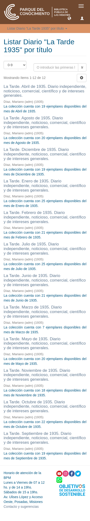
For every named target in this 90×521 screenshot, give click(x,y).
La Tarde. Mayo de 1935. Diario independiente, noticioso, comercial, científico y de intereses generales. (45, 343)
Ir (82, 67)
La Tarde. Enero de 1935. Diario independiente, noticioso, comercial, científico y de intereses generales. (45, 185)
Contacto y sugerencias (21, 506)
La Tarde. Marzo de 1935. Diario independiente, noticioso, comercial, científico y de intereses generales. (45, 311)
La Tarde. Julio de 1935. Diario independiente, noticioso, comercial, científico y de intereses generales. (45, 248)
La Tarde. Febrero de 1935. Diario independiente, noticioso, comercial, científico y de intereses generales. (45, 217)
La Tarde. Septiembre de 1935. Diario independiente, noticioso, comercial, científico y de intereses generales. (45, 438)
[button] (69, 18)
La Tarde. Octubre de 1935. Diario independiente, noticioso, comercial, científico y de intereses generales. (45, 406)
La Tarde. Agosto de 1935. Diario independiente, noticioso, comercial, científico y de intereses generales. (45, 122)
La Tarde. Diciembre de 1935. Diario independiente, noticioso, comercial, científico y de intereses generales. (45, 154)
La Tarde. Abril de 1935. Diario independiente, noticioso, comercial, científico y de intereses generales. (45, 91)
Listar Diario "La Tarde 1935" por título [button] (37, 28)
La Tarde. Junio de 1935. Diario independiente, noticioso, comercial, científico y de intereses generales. (45, 280)
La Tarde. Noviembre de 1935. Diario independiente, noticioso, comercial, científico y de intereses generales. (45, 375)
